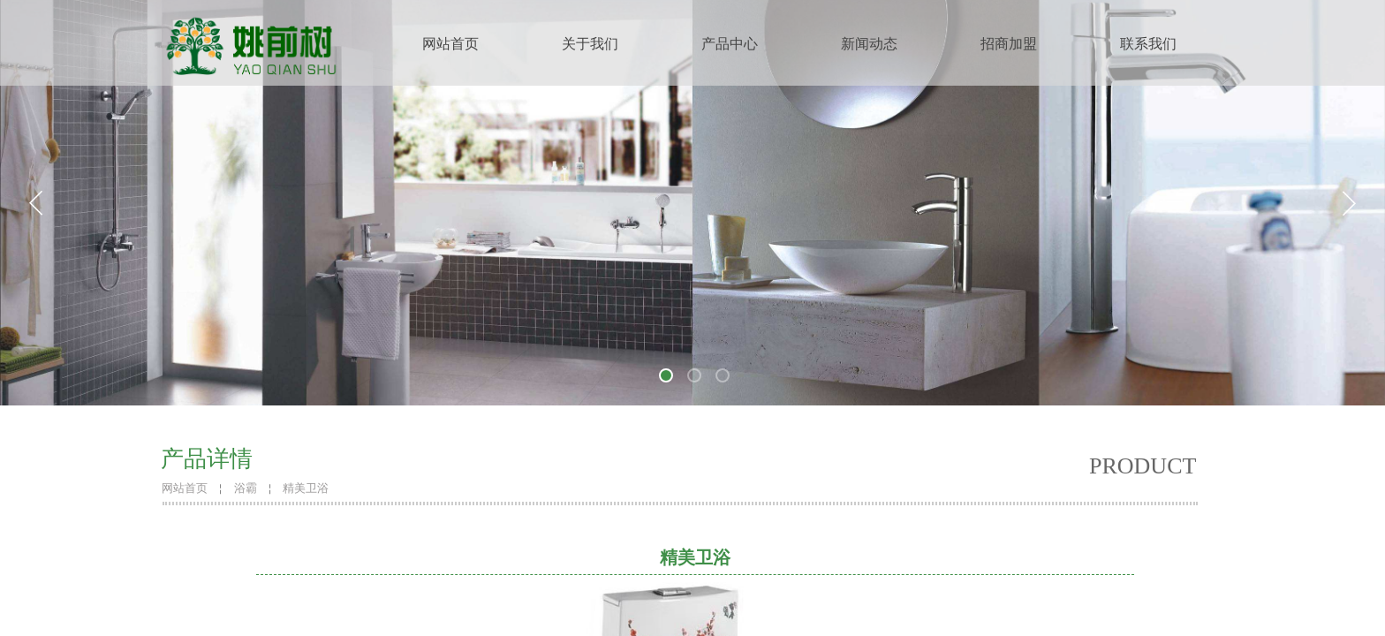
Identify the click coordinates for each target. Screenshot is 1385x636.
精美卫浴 (306, 488)
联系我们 (1148, 43)
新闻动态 (869, 43)
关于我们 (590, 43)
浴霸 (245, 488)
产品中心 (729, 43)
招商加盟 (1008, 43)
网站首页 (450, 43)
